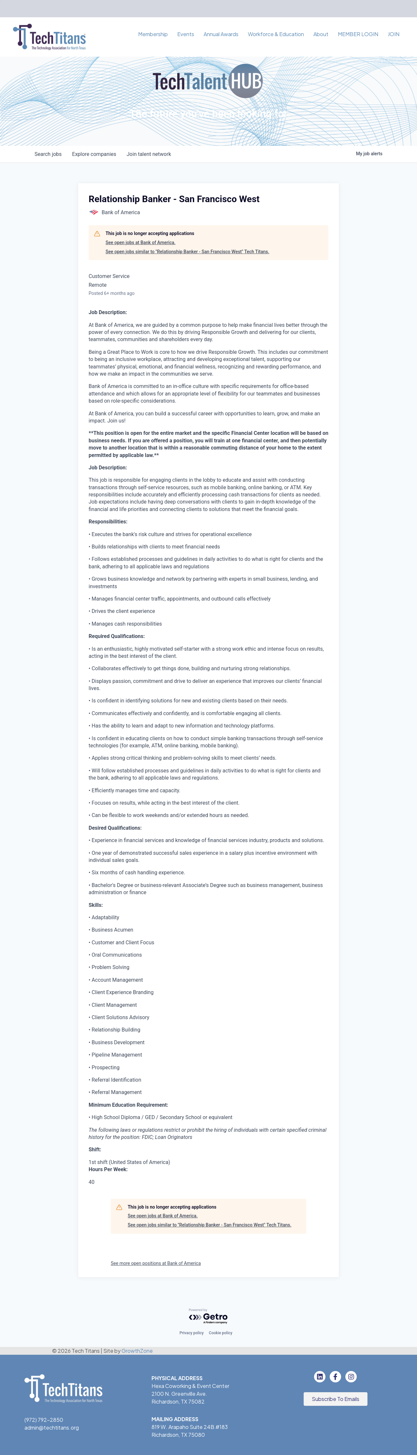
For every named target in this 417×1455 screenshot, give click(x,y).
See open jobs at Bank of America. (141, 242)
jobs (48, 154)
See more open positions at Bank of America (156, 1263)
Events (185, 34)
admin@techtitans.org (51, 1427)
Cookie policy (220, 1333)
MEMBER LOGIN (358, 34)
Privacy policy (192, 1333)
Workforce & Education (276, 34)
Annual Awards (221, 34)
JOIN (393, 34)
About (320, 34)
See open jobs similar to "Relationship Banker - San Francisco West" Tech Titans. (187, 251)
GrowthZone (137, 1350)
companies (94, 154)
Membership (153, 34)
